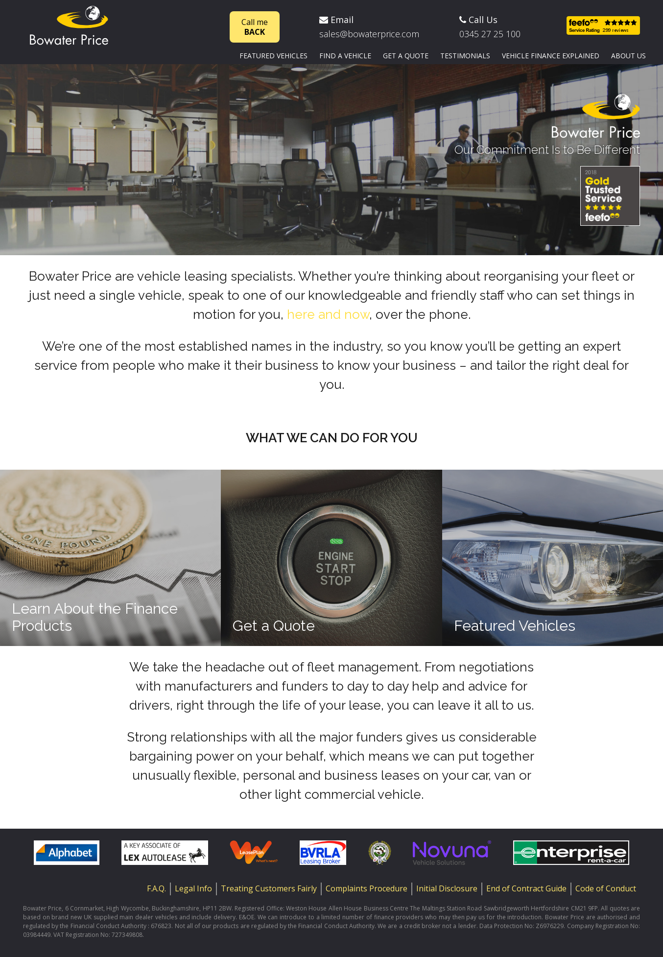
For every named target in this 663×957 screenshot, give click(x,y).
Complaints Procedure (366, 888)
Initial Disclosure (446, 888)
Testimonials (465, 55)
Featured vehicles (273, 55)
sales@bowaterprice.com (369, 34)
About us (628, 55)
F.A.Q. (156, 888)
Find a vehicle (345, 55)
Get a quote (405, 55)
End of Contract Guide (526, 888)
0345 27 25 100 (490, 34)
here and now (328, 314)
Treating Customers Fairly (269, 888)
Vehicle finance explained (550, 55)
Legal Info (193, 888)
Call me (254, 27)
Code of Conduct (605, 888)
